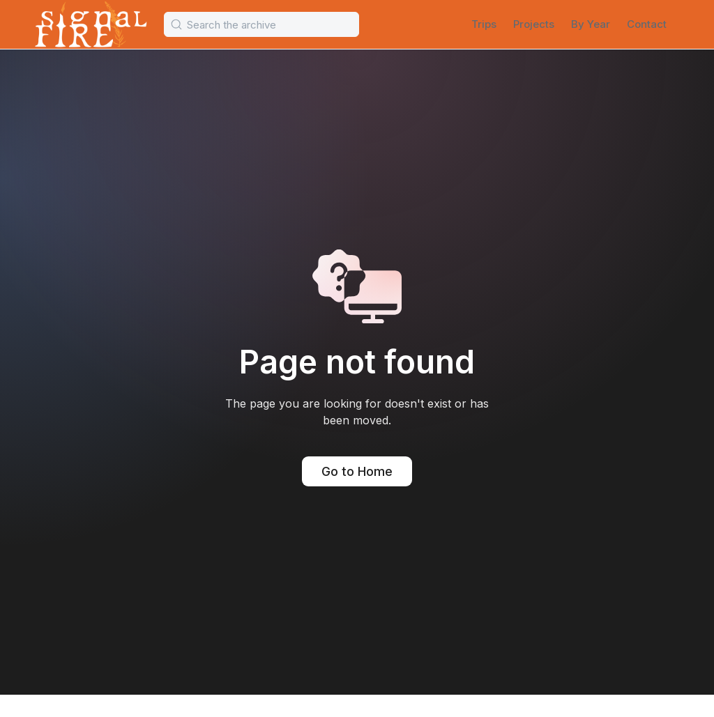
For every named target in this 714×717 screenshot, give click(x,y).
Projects (533, 24)
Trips (483, 24)
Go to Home (357, 471)
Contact (647, 24)
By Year (590, 24)
